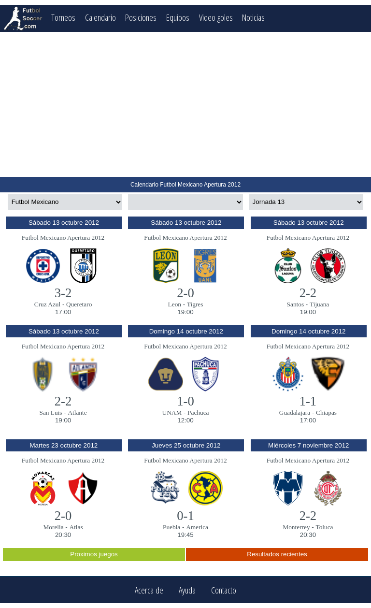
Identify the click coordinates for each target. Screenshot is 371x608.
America (197, 527)
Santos (295, 304)
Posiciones (141, 17)
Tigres (195, 304)
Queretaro (79, 304)
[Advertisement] (185, 104)
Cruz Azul (47, 304)
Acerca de (149, 590)
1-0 (185, 401)
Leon (174, 304)
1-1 (308, 401)
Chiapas (326, 412)
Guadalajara (294, 412)
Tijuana (319, 304)
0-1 (185, 515)
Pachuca (198, 412)
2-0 (185, 293)
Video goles (216, 17)
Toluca (324, 527)
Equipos (177, 17)
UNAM (172, 412)
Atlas (76, 527)
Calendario (100, 17)
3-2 (63, 293)
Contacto (223, 590)
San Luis (51, 412)
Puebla (171, 527)
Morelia (53, 527)
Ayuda (187, 590)
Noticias (254, 17)
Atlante (77, 412)
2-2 (308, 293)
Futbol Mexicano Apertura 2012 (63, 237)
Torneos (63, 17)
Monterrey (296, 527)
